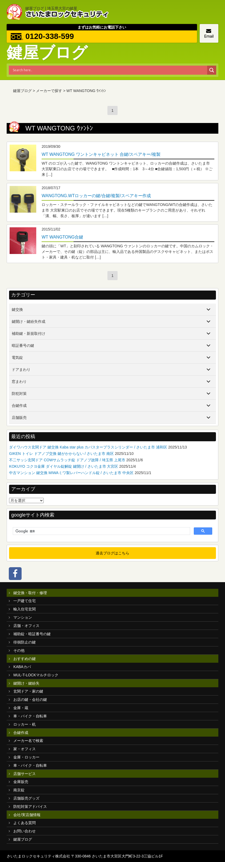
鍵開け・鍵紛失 (26, 683)
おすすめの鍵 (24, 659)
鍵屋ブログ (22, 839)
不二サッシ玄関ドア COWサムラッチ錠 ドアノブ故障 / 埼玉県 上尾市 (67, 460)
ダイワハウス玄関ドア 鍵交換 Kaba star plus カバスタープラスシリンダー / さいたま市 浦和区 (88, 447)
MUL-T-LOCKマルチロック (35, 675)
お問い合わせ (24, 831)
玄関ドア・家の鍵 (28, 691)
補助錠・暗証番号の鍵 (32, 634)
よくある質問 (24, 823)
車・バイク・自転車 (30, 716)
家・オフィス (24, 749)
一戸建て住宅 (24, 601)
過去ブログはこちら (112, 553)
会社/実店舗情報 (27, 815)
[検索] (100, 531)
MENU (214, 10)
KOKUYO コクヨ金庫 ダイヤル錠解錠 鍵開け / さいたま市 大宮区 (63, 466)
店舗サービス (24, 774)
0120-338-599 (51, 36)
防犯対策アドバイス (30, 806)
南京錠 (19, 790)
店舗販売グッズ (26, 798)
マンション (22, 617)
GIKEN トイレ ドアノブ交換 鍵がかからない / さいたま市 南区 (61, 453)
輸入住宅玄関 (24, 609)
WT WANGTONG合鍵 (62, 237)
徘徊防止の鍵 (24, 642)
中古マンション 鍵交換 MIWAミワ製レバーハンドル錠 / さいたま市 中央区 (71, 473)
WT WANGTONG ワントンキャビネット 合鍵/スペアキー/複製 (101, 154)
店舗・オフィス (26, 625)
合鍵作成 (20, 732)
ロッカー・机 (24, 724)
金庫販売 (20, 782)
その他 (19, 650)
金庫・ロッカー (26, 757)
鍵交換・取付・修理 (30, 593)
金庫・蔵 (20, 708)
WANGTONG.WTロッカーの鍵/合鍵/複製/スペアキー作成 (96, 195)
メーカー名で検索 (28, 740)
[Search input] (109, 70)
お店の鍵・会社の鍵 (30, 699)
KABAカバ (22, 667)
